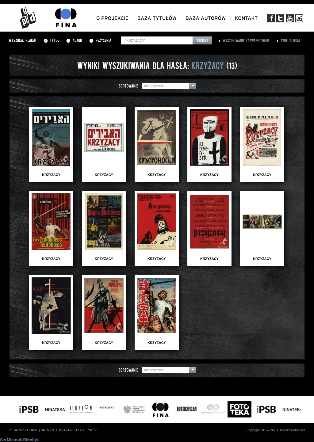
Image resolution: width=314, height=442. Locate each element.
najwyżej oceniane (57, 430)
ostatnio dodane (23, 430)
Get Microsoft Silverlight (19, 440)
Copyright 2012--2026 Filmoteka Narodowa (276, 430)
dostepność (87, 430)
